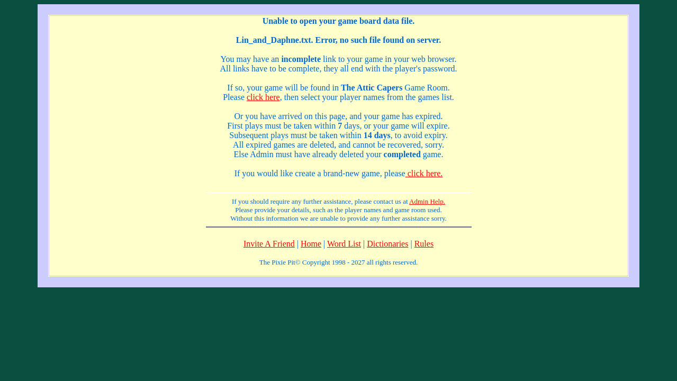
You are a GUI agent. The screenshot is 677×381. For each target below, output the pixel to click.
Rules (424, 243)
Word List (344, 243)
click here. (424, 173)
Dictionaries (387, 243)
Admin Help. (427, 201)
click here (263, 97)
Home (311, 243)
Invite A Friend (269, 243)
